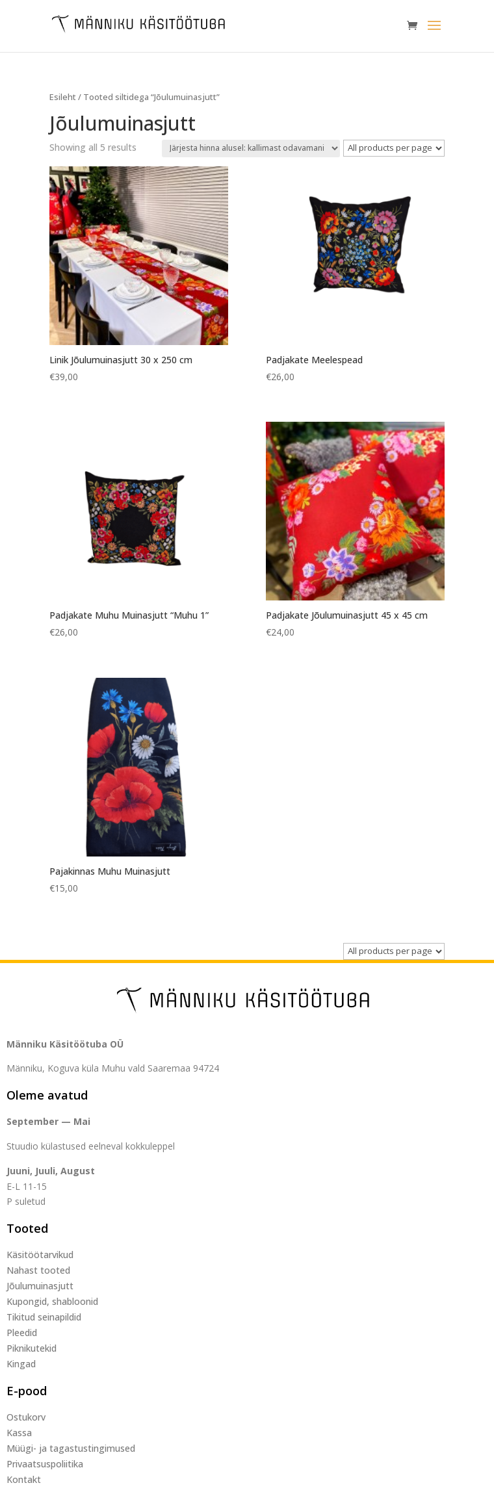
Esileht (62, 97)
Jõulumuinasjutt (39, 1286)
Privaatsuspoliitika (44, 1464)
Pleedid (21, 1332)
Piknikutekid (31, 1348)
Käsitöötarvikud (39, 1254)
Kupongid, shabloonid (52, 1301)
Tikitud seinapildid (43, 1317)
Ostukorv (26, 1417)
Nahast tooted (38, 1270)
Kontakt (23, 1479)
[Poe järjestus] (251, 148)
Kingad (21, 1364)
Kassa (19, 1432)
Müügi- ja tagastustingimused (70, 1448)
